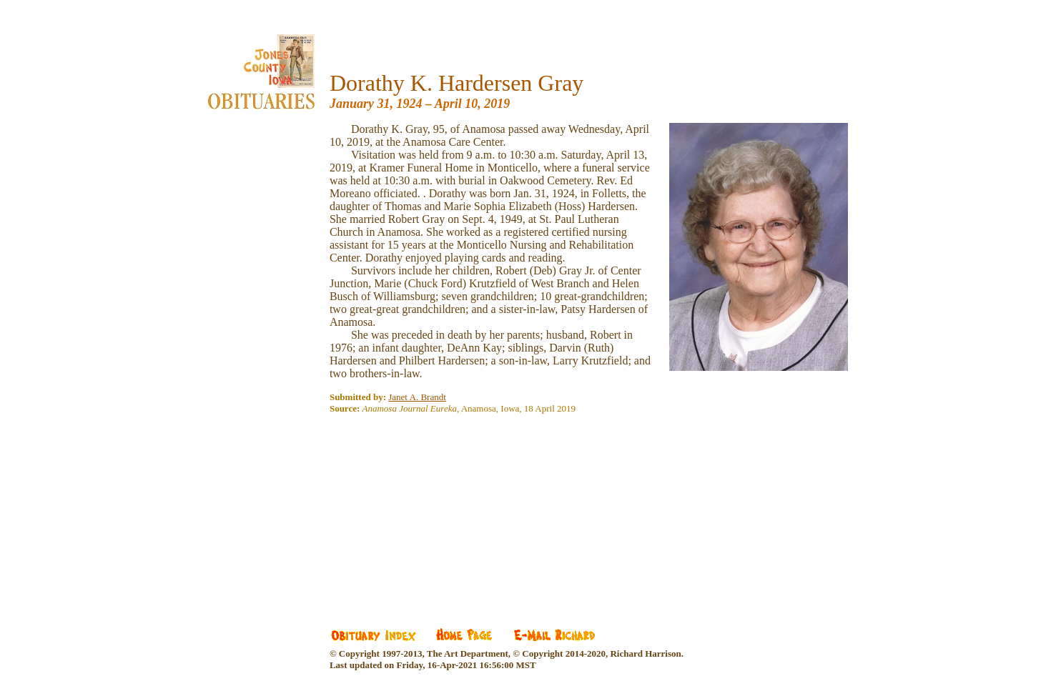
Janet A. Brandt (417, 397)
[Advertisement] (437, 511)
